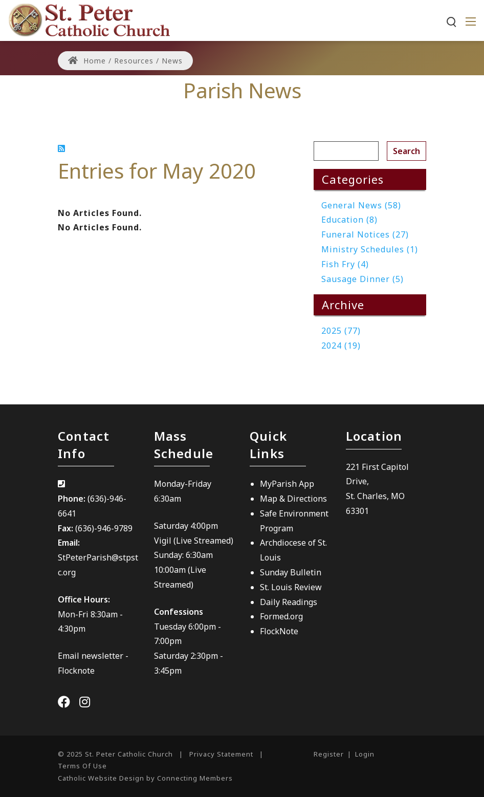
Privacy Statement (221, 754)
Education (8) (349, 219)
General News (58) (361, 205)
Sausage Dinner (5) (362, 279)
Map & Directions (293, 498)
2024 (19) (341, 345)
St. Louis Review (291, 587)
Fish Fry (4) (345, 264)
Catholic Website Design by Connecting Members (145, 778)
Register (329, 754)
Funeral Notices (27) (365, 234)
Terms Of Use (82, 765)
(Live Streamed (202, 540)
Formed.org (281, 616)
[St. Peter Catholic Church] (89, 19)
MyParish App (287, 483)
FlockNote (279, 631)
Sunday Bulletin (290, 572)
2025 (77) (341, 330)
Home (87, 61)
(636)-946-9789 (104, 528)
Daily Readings (288, 602)
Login (365, 754)
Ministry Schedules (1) (369, 249)
